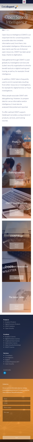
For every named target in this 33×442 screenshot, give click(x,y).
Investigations (9, 357)
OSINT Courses (9, 347)
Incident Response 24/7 (12, 362)
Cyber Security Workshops (13, 345)
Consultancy (8, 355)
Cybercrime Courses (11, 343)
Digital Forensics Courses (12, 338)
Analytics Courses (10, 336)
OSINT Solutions (10, 326)
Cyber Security (9, 328)
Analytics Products (10, 322)
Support (7, 359)
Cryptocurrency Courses (12, 341)
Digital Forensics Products (12, 324)
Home (3, 30)
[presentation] (10, 428)
